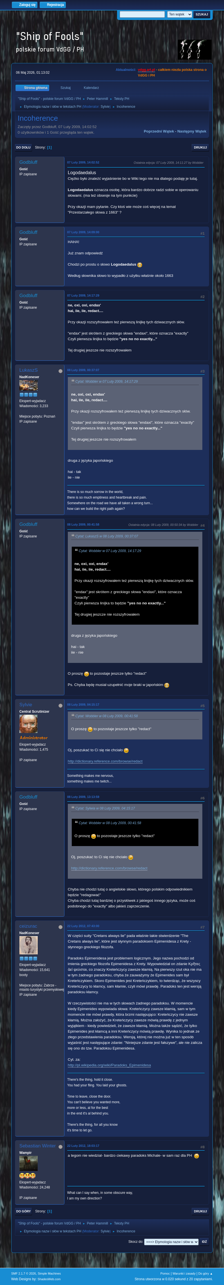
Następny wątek (191, 131)
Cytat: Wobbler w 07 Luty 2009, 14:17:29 (106, 382)
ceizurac (28, 926)
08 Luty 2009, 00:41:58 (83, 524)
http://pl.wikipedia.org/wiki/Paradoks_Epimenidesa (109, 1065)
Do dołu (23, 147)
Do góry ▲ (205, 1273)
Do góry (23, 1211)
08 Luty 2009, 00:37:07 (83, 370)
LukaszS (28, 370)
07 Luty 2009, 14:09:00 (83, 232)
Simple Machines (49, 1273)
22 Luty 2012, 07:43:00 (83, 926)
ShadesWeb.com (49, 1279)
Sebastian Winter (37, 1146)
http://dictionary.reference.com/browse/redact (105, 761)
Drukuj (200, 147)
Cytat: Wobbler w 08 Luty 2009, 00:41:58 (106, 716)
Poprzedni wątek (159, 131)
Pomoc (165, 1273)
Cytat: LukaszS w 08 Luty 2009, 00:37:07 (106, 536)
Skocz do (135, 1242)
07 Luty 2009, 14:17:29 (83, 295)
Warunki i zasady (184, 1273)
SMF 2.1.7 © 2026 (23, 1273)
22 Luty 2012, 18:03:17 (83, 1145)
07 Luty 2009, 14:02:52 (83, 162)
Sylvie (104, 107)
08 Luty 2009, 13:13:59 (83, 797)
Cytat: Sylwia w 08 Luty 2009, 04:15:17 (105, 808)
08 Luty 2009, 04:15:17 (83, 704)
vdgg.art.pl (146, 70)
